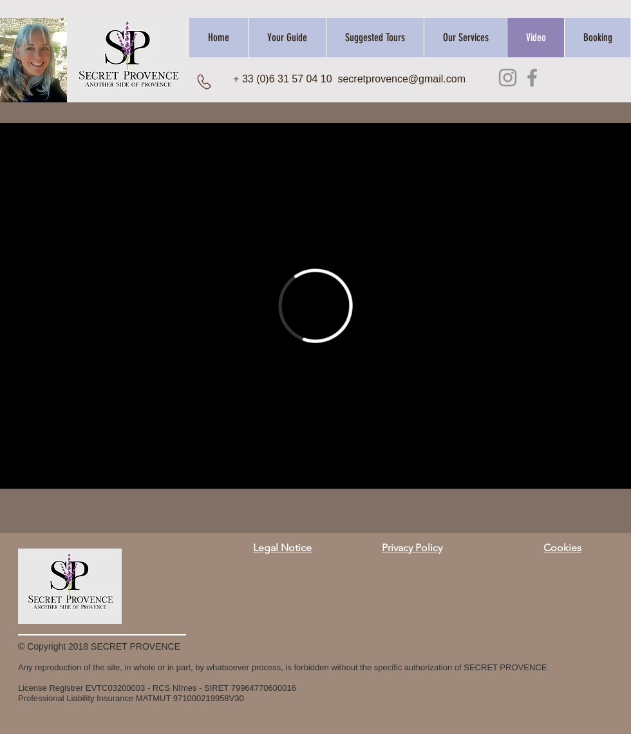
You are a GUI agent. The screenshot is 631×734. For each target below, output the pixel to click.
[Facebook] (532, 77)
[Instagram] (508, 77)
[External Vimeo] (315, 306)
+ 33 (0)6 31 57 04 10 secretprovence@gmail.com (349, 78)
